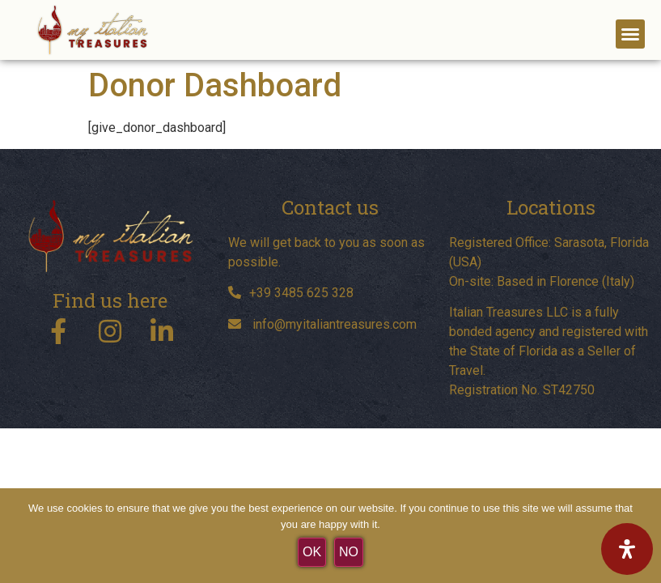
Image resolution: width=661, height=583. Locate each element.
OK (312, 552)
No (348, 552)
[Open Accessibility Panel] (627, 549)
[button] (630, 34)
